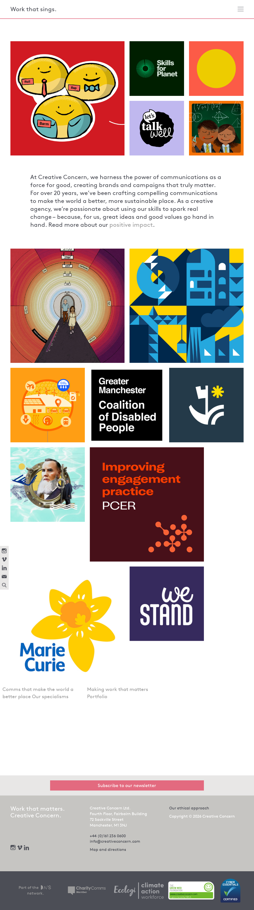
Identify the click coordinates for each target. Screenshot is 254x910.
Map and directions (108, 849)
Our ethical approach (189, 808)
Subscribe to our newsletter (127, 785)
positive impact (131, 224)
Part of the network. (35, 890)
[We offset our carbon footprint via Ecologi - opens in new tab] (139, 890)
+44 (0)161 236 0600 (108, 836)
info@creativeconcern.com (115, 841)
